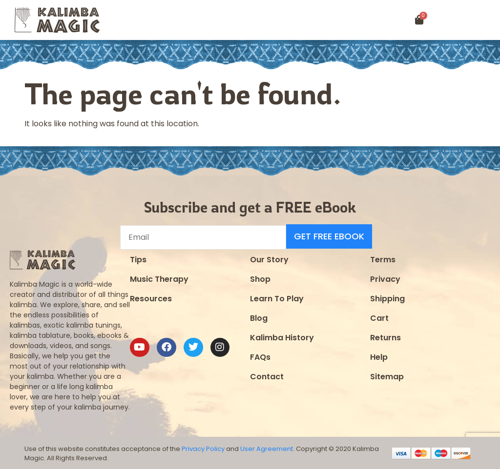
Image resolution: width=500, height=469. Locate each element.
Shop (260, 277)
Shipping (387, 297)
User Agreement (266, 447)
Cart (379, 316)
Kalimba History (282, 336)
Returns (385, 336)
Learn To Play (277, 297)
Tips (138, 258)
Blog (259, 316)
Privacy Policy (203, 447)
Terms (383, 258)
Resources (151, 297)
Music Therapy (159, 277)
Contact (267, 375)
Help (379, 355)
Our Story (269, 258)
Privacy (385, 277)
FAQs (260, 355)
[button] (469, 20)
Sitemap (387, 375)
